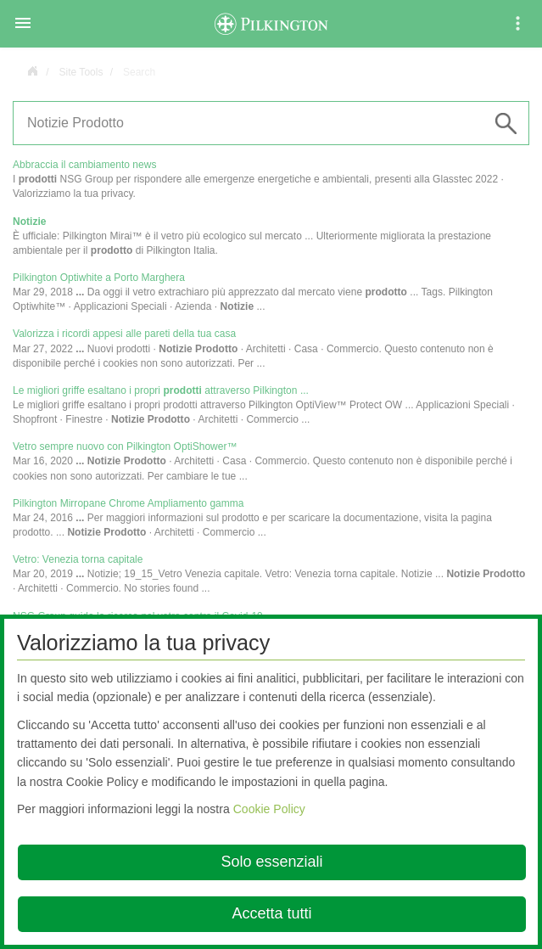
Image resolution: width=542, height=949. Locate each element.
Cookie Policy (269, 809)
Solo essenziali (271, 861)
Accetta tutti (271, 913)
